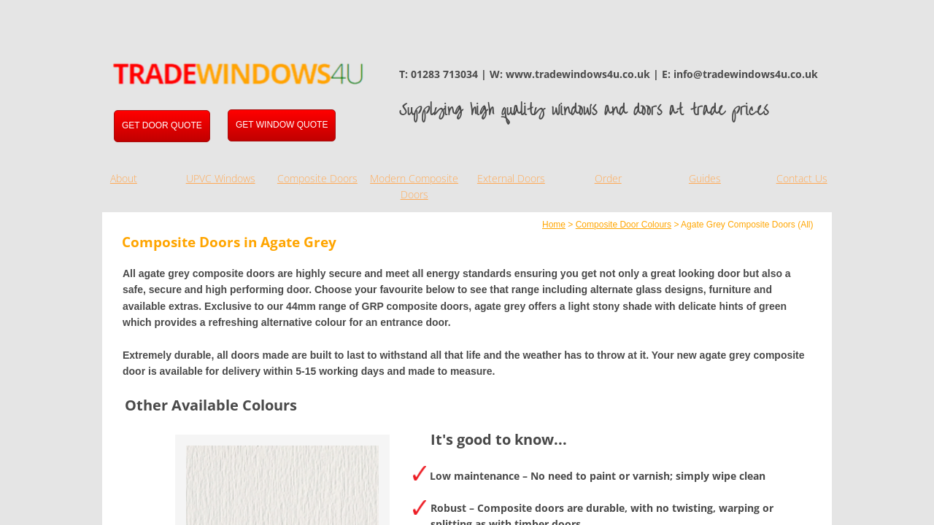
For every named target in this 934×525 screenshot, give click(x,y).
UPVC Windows (220, 178)
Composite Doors (317, 178)
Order (608, 178)
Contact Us (801, 178)
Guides (705, 178)
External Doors (511, 178)
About (123, 178)
